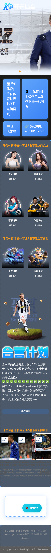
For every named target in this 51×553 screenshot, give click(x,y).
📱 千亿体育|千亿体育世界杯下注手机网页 (34, 98)
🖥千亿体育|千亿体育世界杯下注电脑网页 (12, 99)
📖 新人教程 (11, 128)
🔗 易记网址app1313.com (34, 128)
